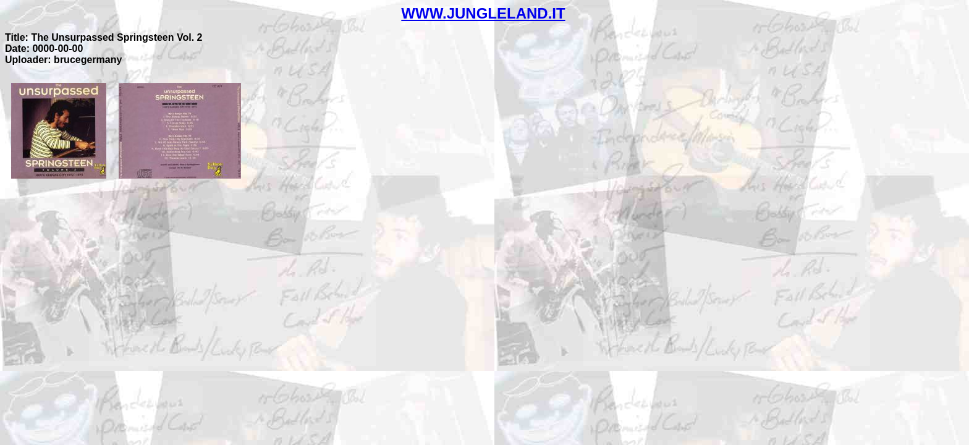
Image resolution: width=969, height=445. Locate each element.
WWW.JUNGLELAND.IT (483, 13)
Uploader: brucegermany (63, 59)
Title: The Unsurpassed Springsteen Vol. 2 (103, 37)
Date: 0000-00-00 (44, 48)
